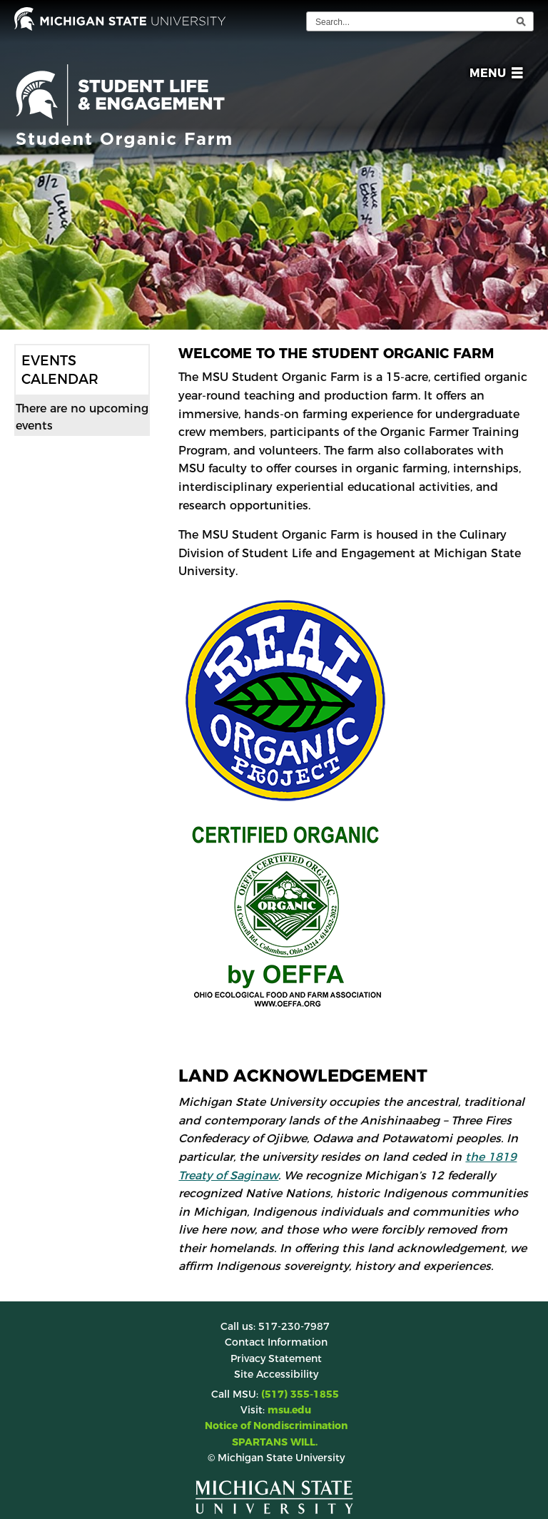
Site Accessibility (276, 1374)
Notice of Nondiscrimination (276, 1425)
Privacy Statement (276, 1358)
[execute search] (521, 21)
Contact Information (276, 1342)
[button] (493, 75)
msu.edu (289, 1409)
